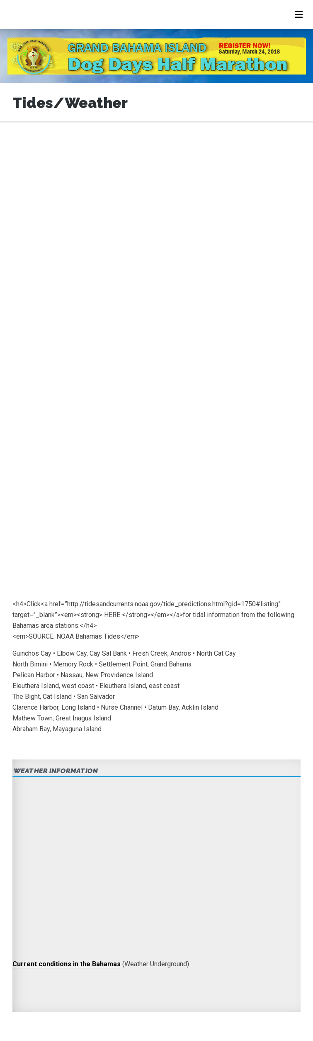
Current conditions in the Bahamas (66, 964)
